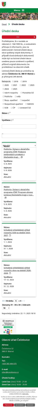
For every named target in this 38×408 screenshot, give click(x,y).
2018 (16, 81)
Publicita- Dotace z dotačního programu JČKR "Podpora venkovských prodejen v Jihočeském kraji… (16, 153)
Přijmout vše (8, 405)
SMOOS (30, 104)
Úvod (4, 24)
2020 (7, 85)
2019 (24, 81)
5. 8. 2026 (8, 170)
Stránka (9, 301)
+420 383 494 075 (9, 363)
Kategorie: (6, 81)
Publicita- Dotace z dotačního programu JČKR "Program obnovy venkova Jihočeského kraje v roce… (19, 193)
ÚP (14, 107)
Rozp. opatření (11, 100)
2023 (32, 85)
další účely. (25, 394)
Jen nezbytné (19, 405)
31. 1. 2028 (8, 248)
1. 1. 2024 (8, 242)
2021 (15, 85)
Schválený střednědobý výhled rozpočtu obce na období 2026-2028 (17, 270)
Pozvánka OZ (28, 92)
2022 (24, 85)
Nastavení (30, 405)
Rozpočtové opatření (14, 104)
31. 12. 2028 (9, 286)
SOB (6, 107)
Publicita (8, 96)
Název (5, 113)
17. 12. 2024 (9, 280)
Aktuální (7, 177)
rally (18, 96)
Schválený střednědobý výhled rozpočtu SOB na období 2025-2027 (17, 233)
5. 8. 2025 (8, 164)
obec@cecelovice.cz (10, 372)
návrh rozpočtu (11, 92)
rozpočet (26, 100)
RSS (26, 37)
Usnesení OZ (25, 107)
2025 (15, 89)
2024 (7, 89)
